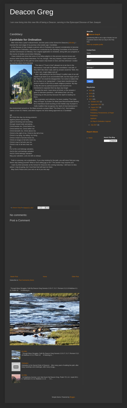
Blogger (72, 397)
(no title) (24, 351)
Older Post (75, 276)
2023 (91, 90)
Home (45, 276)
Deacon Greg (31, 12)
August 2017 (95, 107)
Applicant (93, 118)
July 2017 (94, 125)
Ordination (25, 363)
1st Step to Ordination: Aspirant (100, 121)
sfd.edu (71, 43)
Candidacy (93, 110)
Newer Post (14, 276)
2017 (91, 99)
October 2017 (95, 102)
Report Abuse (92, 132)
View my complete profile (95, 44)
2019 (91, 93)
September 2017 (96, 104)
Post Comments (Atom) (26, 280)
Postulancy (94, 115)
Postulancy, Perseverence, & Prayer (102, 113)
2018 (91, 96)
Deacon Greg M (94, 34)
